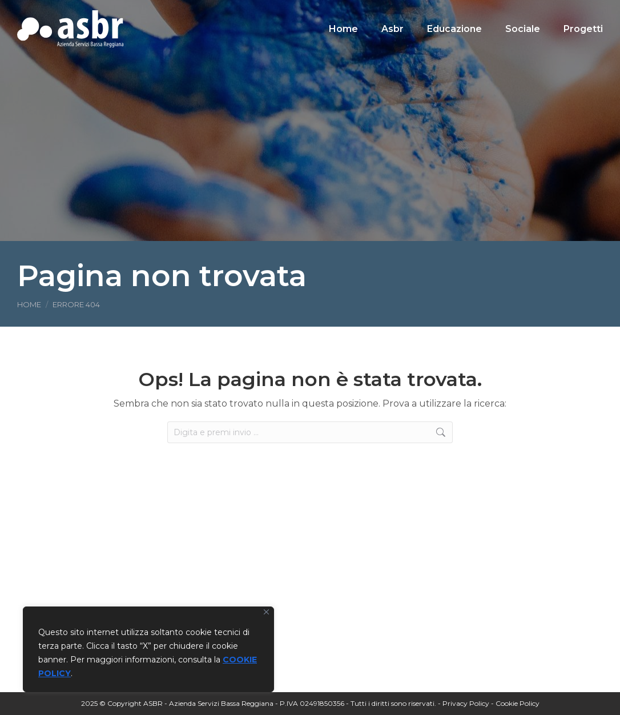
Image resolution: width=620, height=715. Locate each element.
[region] (148, 649)
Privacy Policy (465, 703)
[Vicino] (266, 611)
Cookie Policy (518, 703)
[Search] (523, 31)
